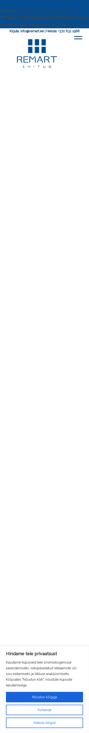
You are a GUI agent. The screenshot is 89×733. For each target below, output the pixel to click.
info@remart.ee (32, 31)
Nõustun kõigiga (44, 697)
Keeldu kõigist (45, 723)
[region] (44, 689)
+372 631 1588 (69, 31)
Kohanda (44, 710)
